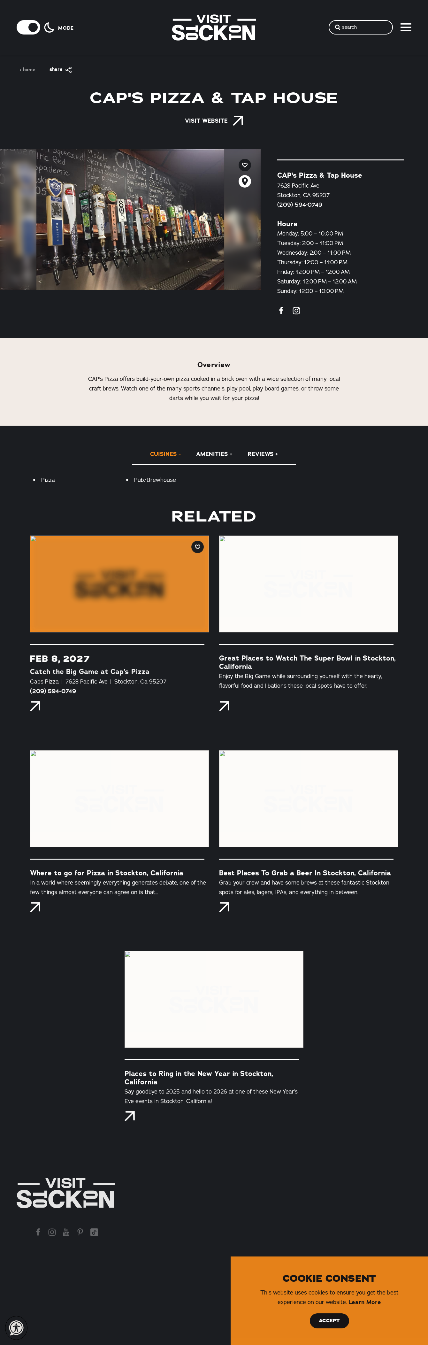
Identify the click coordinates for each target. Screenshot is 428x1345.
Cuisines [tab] (163, 454)
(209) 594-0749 (299, 205)
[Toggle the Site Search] (361, 27)
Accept (329, 1321)
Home (27, 69)
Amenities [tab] (212, 454)
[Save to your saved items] (245, 165)
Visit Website (214, 121)
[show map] (245, 181)
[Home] (66, 1193)
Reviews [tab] (260, 454)
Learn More (364, 1302)
